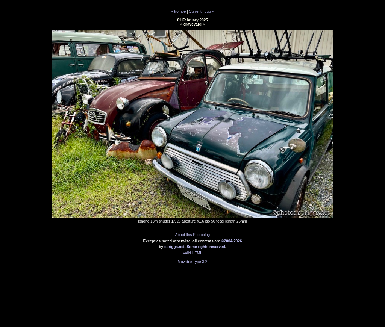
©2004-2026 (231, 241)
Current (195, 11)
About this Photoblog (192, 235)
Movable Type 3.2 (193, 262)
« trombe (178, 11)
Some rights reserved (205, 247)
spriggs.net (174, 247)
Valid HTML (192, 253)
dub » (209, 11)
